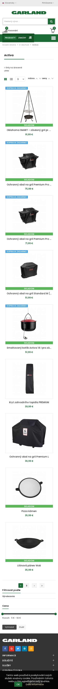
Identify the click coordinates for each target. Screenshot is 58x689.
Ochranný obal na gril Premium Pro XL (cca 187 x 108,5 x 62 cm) (30, 184)
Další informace (35, 684)
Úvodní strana (9, 44)
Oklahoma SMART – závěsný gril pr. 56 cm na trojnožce (30, 130)
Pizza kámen (29, 511)
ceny (44, 78)
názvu (31, 78)
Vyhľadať (9, 627)
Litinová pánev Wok (29, 565)
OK (18, 684)
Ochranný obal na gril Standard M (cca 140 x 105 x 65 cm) (30, 293)
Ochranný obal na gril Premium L (29, 456)
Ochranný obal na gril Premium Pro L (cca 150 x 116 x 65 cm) (30, 239)
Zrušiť (21, 627)
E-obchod (24, 44)
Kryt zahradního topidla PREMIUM (29, 402)
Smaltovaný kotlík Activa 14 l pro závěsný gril (30, 347)
